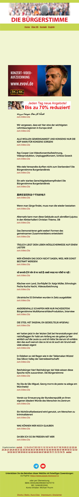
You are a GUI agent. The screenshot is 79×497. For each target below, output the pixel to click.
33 (24, 449)
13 (47, 447)
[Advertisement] (39, 46)
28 (11, 449)
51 (71, 449)
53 (76, 449)
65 (37, 452)
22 (70, 447)
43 (50, 449)
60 (24, 452)
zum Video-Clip (23, 116)
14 (49, 447)
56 (14, 452)
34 (26, 449)
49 (66, 449)
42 (47, 449)
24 (75, 447)
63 (32, 452)
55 (11, 452)
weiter (69, 452)
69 (48, 452)
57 (16, 452)
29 (13, 449)
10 (39, 447)
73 (58, 452)
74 (61, 452)
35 (29, 449)
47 (60, 449)
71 (53, 452)
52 (74, 449)
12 (44, 447)
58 (19, 452)
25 (3, 449)
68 (45, 452)
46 (58, 449)
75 (63, 452)
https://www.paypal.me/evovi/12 (44, 475)
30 (16, 449)
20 (65, 447)
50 (68, 449)
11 (41, 447)
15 (52, 447)
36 (32, 449)
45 (55, 449)
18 (60, 447)
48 (63, 449)
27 (8, 449)
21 (68, 447)
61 (27, 452)
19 (62, 447)
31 (18, 449)
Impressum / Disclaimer (51, 494)
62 (29, 452)
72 (56, 452)
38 (37, 449)
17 (57, 447)
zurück (19, 447)
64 (35, 452)
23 (73, 447)
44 (53, 449)
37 (34, 449)
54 (8, 452)
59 (22, 452)
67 (42, 452)
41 (45, 449)
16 (55, 447)
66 (40, 452)
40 (42, 449)
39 (39, 449)
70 (50, 452)
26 (5, 449)
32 (21, 449)
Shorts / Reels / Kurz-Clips (28, 494)
